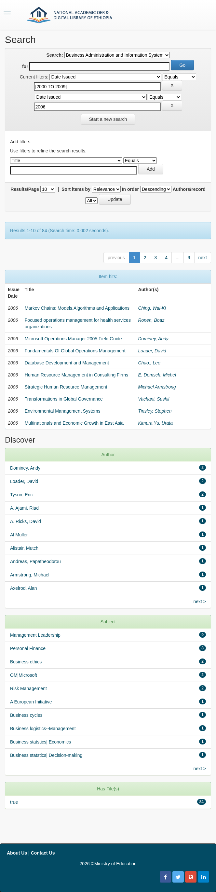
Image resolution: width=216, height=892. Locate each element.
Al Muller (19, 534)
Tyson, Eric (21, 494)
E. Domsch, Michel (157, 374)
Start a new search (108, 119)
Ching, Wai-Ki (152, 308)
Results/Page (24, 189)
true (14, 802)
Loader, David (152, 350)
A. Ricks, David (25, 521)
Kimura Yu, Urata (155, 423)
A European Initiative (31, 701)
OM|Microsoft (23, 675)
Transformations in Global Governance (64, 399)
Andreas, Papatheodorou (35, 561)
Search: (54, 55)
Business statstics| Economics (40, 741)
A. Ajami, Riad (24, 508)
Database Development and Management (67, 362)
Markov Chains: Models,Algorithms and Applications (77, 308)
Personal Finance (28, 648)
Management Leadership (35, 635)
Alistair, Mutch (24, 548)
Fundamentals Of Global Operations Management (75, 350)
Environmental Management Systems (63, 411)
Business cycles (26, 715)
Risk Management (28, 688)
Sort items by (75, 189)
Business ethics (26, 661)
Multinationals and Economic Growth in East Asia (74, 423)
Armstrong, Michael (29, 574)
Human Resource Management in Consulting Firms (76, 374)
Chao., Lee (149, 362)
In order (130, 189)
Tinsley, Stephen (154, 411)
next (202, 257)
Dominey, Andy (153, 338)
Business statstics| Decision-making (46, 755)
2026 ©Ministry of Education (107, 863)
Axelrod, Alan (23, 588)
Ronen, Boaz (151, 320)
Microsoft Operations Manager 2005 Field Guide (73, 338)
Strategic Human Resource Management (66, 386)
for (25, 66)
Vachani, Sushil (153, 399)
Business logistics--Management (43, 728)
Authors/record (189, 189)
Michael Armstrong (157, 386)
